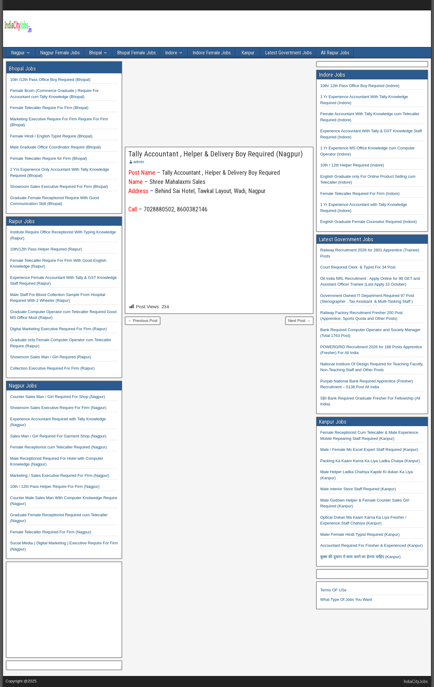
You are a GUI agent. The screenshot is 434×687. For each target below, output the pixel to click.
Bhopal (95, 53)
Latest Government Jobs (346, 239)
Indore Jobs (332, 74)
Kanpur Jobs (333, 421)
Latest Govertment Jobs (288, 53)
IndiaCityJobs (416, 681)
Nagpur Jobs (23, 385)
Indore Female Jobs (212, 53)
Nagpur (18, 53)
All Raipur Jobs (335, 53)
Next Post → (299, 320)
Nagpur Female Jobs (60, 53)
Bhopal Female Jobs (136, 53)
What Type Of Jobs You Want (346, 599)
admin (138, 161)
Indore (171, 53)
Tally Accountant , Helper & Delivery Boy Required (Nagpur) (215, 154)
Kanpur (248, 53)
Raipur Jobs (22, 221)
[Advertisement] (219, 104)
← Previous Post (142, 320)
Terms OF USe (333, 590)
